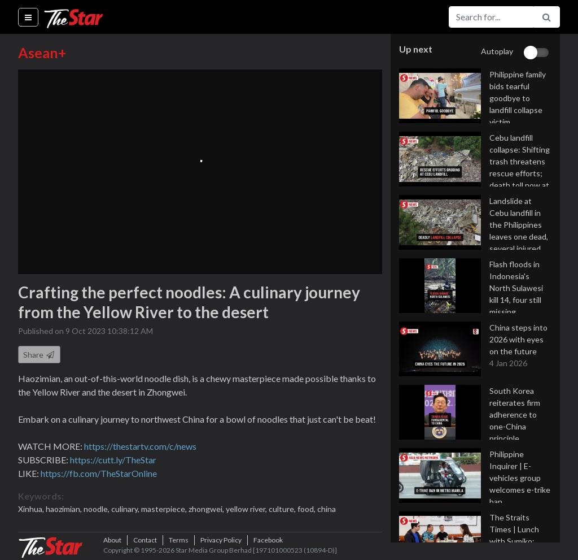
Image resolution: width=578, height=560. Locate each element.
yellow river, (247, 509)
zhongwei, (207, 509)
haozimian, (65, 509)
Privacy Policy (221, 540)
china (326, 509)
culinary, (126, 509)
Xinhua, (32, 509)
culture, (283, 509)
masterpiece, (165, 509)
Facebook (268, 540)
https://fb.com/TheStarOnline (99, 473)
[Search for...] (491, 17)
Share (39, 354)
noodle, (97, 509)
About (112, 540)
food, (307, 509)
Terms (179, 540)
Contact (145, 540)
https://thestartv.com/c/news (140, 446)
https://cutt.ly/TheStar (113, 459)
